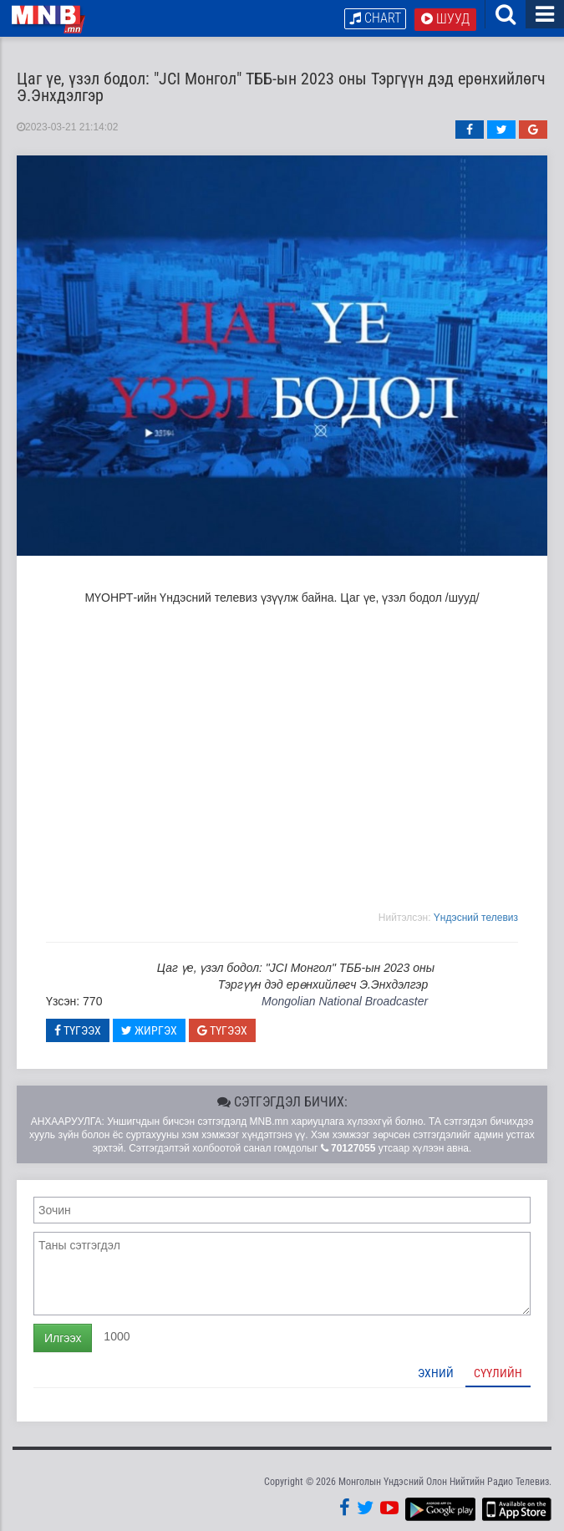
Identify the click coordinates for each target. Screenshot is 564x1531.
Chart (375, 18)
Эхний (436, 1373)
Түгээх (77, 1030)
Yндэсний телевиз (476, 917)
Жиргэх (149, 1030)
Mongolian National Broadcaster (345, 1001)
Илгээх (62, 1338)
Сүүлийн (498, 1373)
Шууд (445, 19)
